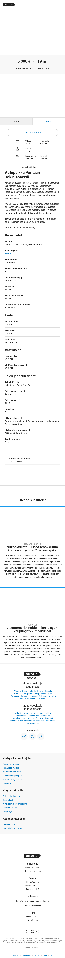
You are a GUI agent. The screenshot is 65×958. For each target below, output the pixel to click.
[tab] (16, 121)
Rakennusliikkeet (10, 808)
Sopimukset (8, 800)
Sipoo (24, 691)
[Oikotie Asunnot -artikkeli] (32, 544)
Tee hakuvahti (9, 824)
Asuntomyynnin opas (12, 772)
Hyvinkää (33, 696)
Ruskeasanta (28, 721)
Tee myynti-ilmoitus (11, 764)
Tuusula (48, 691)
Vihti (54, 696)
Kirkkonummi (44, 696)
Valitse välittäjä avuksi (12, 779)
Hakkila (48, 713)
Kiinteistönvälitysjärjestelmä (15, 804)
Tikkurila (18, 713)
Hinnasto (7, 783)
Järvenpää (37, 693)
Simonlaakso (33, 723)
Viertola (39, 718)
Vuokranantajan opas (12, 776)
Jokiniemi (28, 713)
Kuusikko (51, 721)
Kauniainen (19, 693)
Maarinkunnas (19, 718)
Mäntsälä (25, 698)
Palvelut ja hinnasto (11, 796)
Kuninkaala (38, 713)
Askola (34, 698)
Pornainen (15, 696)
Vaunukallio (40, 721)
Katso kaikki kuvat (32, 132)
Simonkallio (33, 716)
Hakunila (31, 718)
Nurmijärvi (47, 693)
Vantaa (17, 691)
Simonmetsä (44, 716)
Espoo (28, 693)
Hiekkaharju (21, 716)
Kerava (40, 691)
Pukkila (42, 698)
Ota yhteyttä (8, 812)
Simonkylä (49, 718)
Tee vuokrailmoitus (11, 768)
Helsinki (32, 691)
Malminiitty (16, 721)
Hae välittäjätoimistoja (12, 828)
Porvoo (24, 696)
